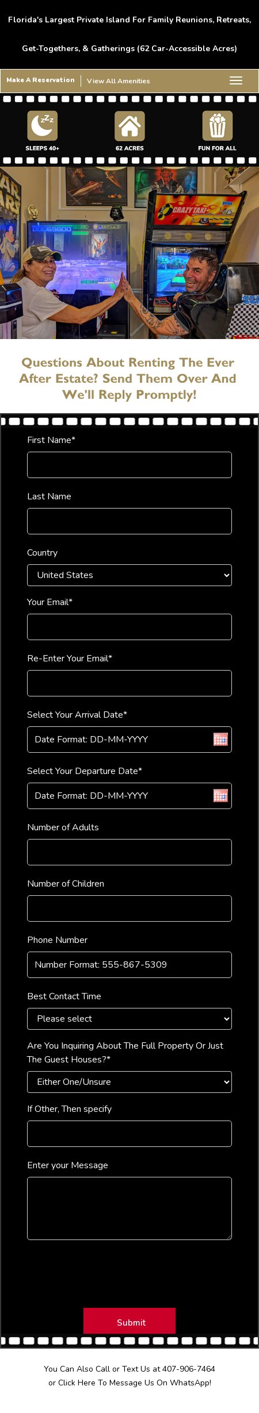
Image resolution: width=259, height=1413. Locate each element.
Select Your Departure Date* (84, 771)
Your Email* (50, 602)
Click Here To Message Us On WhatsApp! (134, 1382)
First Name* (51, 440)
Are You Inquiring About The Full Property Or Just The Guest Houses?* (125, 1052)
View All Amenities (118, 81)
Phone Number (57, 940)
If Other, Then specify (69, 1109)
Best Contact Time (64, 996)
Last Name (49, 496)
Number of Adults (63, 827)
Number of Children (65, 883)
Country (42, 552)
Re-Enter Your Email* (69, 658)
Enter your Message (67, 1165)
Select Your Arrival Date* (77, 715)
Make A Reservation (40, 80)
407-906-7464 (188, 1369)
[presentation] (97, 1269)
